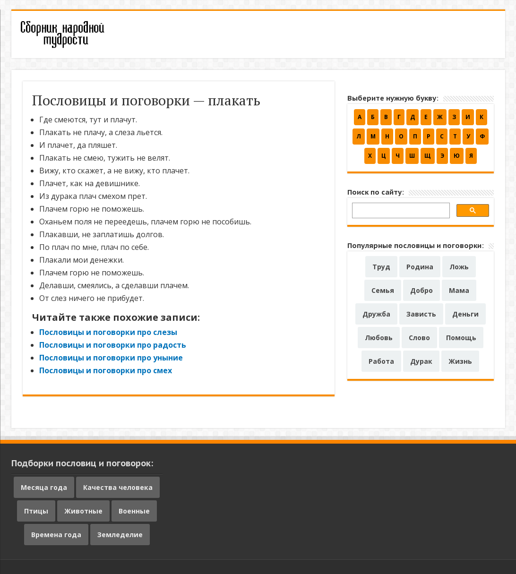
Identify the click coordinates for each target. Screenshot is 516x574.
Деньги (465, 313)
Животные (83, 510)
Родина (419, 266)
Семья (382, 290)
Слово (419, 337)
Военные (134, 510)
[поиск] (400, 211)
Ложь (459, 266)
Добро (421, 290)
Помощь (461, 337)
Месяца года (44, 487)
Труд (381, 266)
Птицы (36, 510)
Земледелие (120, 534)
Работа (381, 361)
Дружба (376, 313)
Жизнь (460, 361)
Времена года (56, 534)
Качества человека (118, 487)
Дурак (421, 361)
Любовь (379, 337)
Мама (459, 290)
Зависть (421, 313)
